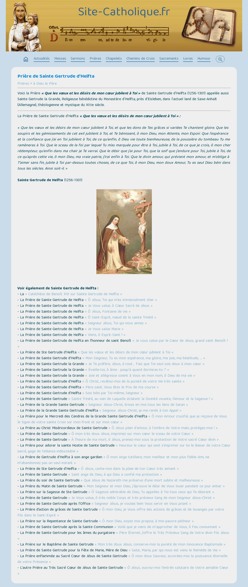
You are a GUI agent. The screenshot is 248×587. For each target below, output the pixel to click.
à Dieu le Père (45, 84)
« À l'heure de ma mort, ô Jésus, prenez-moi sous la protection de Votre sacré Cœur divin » (143, 440)
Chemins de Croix (140, 59)
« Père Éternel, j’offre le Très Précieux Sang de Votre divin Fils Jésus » (123, 536)
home (26, 59)
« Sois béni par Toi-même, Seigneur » (112, 393)
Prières (95, 59)
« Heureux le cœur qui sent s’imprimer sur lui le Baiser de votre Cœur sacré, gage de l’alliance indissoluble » (124, 448)
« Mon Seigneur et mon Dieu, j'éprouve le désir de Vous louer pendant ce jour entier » (154, 486)
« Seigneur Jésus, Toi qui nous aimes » (116, 323)
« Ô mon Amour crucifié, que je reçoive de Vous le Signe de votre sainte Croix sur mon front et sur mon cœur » (122, 419)
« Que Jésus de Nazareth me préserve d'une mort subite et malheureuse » (142, 480)
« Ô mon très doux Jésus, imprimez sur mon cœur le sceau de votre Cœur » (131, 434)
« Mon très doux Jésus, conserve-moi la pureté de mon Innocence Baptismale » (160, 544)
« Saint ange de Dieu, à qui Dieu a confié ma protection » (115, 475)
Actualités (42, 59)
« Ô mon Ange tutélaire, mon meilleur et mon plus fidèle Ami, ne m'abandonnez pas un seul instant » (113, 460)
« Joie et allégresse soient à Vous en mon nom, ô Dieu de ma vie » (140, 376)
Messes (60, 59)
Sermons (78, 59)
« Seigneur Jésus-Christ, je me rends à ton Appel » (140, 411)
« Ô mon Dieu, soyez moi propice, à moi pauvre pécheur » (146, 521)
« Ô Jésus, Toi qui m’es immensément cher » (121, 300)
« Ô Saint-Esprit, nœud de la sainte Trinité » (120, 317)
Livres (188, 59)
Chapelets (114, 59)
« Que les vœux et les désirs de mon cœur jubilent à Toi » (125, 352)
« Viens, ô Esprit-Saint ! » (105, 335)
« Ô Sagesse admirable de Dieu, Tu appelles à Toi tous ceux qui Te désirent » (151, 492)
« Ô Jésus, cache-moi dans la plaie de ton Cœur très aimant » (128, 469)
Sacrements (168, 59)
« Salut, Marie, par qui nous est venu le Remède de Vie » (175, 550)
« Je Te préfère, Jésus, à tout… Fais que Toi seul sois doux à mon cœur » (144, 364)
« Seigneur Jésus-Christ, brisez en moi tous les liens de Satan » (136, 405)
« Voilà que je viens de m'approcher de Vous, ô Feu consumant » (167, 527)
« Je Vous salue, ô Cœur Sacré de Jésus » (119, 306)
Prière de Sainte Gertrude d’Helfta (55, 76)
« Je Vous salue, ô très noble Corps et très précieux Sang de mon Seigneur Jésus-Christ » (141, 498)
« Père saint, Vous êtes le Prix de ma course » (120, 387)
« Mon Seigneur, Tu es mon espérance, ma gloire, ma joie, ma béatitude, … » (143, 358)
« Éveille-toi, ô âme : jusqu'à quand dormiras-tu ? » (127, 370)
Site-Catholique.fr (124, 13)
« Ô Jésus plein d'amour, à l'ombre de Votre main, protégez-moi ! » (163, 428)
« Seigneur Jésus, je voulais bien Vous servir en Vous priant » (140, 504)
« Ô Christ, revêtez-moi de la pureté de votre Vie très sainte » (133, 381)
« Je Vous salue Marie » (104, 329)
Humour (203, 59)
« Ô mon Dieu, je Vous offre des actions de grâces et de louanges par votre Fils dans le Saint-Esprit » (120, 512)
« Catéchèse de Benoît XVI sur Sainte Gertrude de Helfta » (73, 294)
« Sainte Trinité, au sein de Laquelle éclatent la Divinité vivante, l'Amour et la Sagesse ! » (140, 399)
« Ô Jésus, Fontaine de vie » (108, 312)
